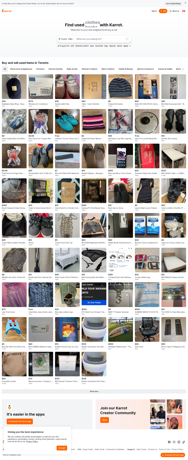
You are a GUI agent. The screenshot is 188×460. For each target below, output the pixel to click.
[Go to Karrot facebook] (169, 442)
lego (106, 46)
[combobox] (100, 39)
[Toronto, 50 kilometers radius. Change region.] (65, 39)
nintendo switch (82, 46)
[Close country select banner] (185, 2)
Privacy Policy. (32, 441)
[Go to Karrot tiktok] (183, 442)
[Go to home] (7, 11)
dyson (119, 46)
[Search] (127, 39)
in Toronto (41, 63)
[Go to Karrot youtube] (178, 442)
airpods (112, 46)
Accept (62, 448)
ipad (92, 46)
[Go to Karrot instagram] (174, 442)
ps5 (72, 46)
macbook (99, 46)
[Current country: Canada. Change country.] (183, 11)
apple (125, 46)
